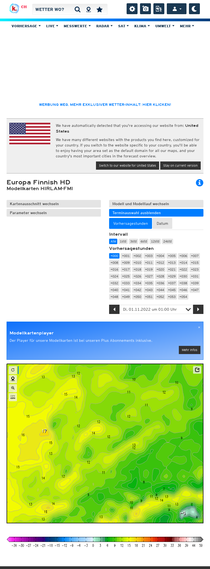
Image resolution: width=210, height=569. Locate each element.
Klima (142, 26)
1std (123, 241)
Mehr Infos (189, 350)
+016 (114, 269)
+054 (183, 297)
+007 (195, 256)
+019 (149, 269)
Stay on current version (180, 165)
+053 (172, 297)
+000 (114, 256)
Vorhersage (26, 26)
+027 (149, 276)
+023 (195, 269)
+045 (172, 290)
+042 (137, 290)
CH (24, 7)
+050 (137, 297)
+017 (126, 269)
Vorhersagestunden (131, 248)
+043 (149, 290)
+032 (114, 283)
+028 (160, 276)
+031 (195, 276)
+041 (126, 290)
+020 (160, 269)
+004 (160, 256)
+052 (160, 297)
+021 (172, 269)
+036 (160, 283)
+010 (137, 262)
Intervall (118, 234)
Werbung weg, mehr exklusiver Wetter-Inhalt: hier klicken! (105, 105)
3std (133, 241)
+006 (183, 256)
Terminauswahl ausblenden (136, 213)
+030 (183, 276)
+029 (172, 276)
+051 (149, 297)
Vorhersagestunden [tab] (130, 223)
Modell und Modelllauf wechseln (140, 204)
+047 (195, 290)
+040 (114, 290)
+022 (183, 269)
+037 (172, 283)
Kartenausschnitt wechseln (34, 204)
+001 (126, 256)
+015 (195, 262)
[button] (197, 370)
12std (155, 241)
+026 (137, 276)
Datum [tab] (162, 223)
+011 (149, 262)
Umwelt (164, 26)
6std (144, 241)
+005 (172, 256)
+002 (137, 256)
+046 (183, 290)
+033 (126, 283)
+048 (114, 297)
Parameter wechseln (28, 213)
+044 (160, 290)
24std (167, 241)
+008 (114, 262)
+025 (126, 276)
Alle (113, 241)
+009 (126, 262)
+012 (160, 262)
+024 (114, 276)
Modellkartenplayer (32, 333)
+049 (126, 297)
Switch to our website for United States (127, 165)
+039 (195, 283)
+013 (172, 262)
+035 (149, 283)
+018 (137, 269)
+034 (137, 283)
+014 (183, 262)
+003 (149, 256)
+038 (183, 283)
